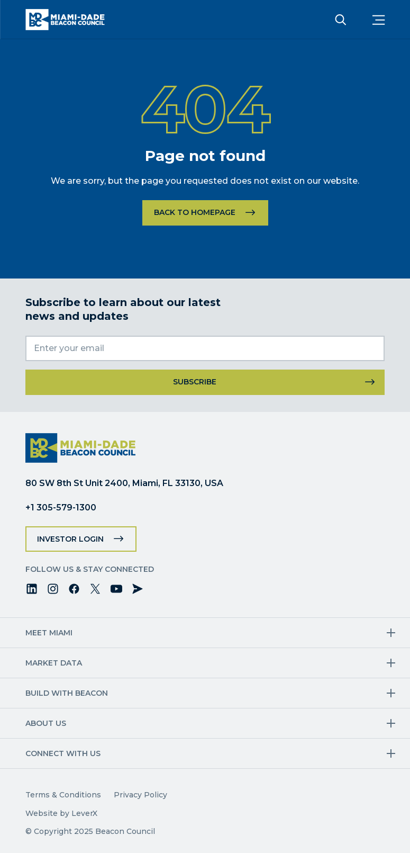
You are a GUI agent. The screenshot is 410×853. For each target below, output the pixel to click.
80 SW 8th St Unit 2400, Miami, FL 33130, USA (124, 483)
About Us (45, 723)
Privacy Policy (140, 795)
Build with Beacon (66, 693)
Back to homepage (194, 212)
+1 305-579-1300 (60, 507)
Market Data (53, 663)
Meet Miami (48, 632)
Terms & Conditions (63, 795)
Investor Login (70, 539)
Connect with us (63, 753)
